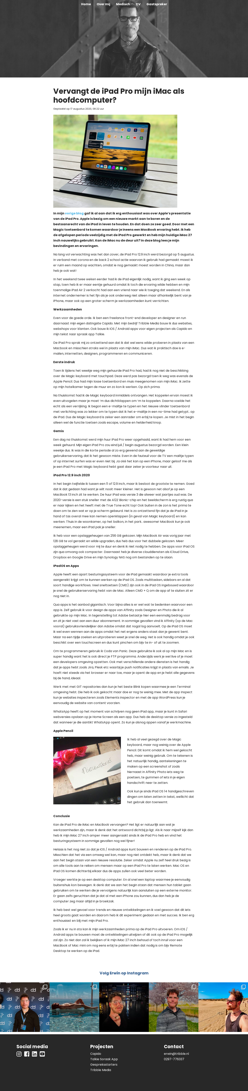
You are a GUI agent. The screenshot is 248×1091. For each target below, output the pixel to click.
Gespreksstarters (103, 1064)
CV (138, 4)
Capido (95, 1053)
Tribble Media (100, 1070)
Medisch (123, 4)
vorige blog (74, 213)
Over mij (103, 4)
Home (86, 4)
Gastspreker (156, 4)
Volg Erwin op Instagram (124, 973)
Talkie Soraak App (104, 1059)
